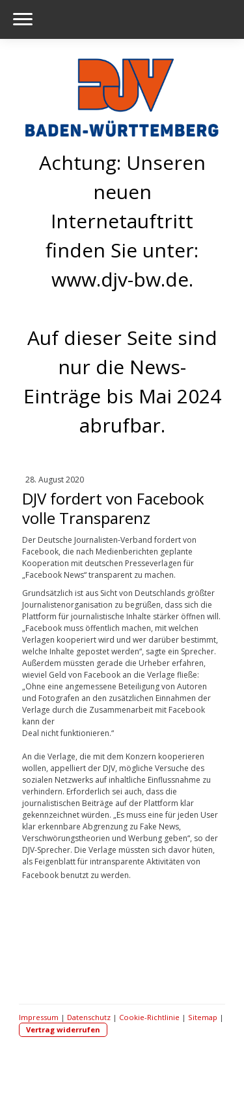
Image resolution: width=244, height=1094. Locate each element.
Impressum (39, 1017)
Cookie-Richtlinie (149, 1017)
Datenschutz (89, 1017)
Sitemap (202, 1017)
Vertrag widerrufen (63, 1029)
